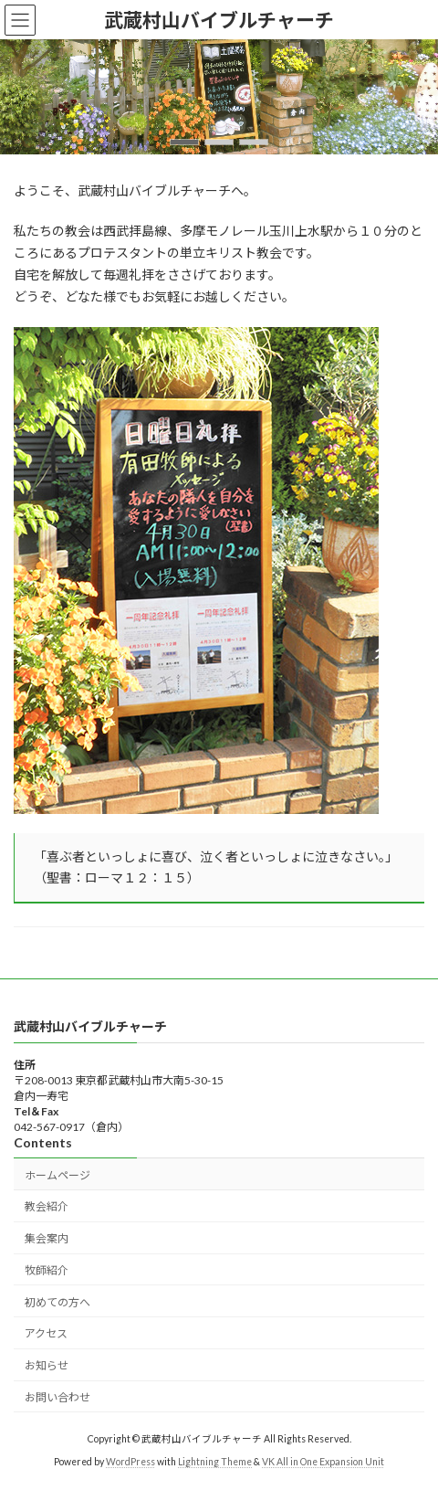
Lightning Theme (215, 1461)
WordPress (130, 1461)
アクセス (46, 1333)
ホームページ (57, 1174)
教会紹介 (46, 1206)
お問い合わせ (57, 1397)
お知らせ (46, 1365)
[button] (184, 142)
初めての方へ (57, 1301)
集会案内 (46, 1238)
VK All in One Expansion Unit (323, 1461)
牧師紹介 (46, 1270)
